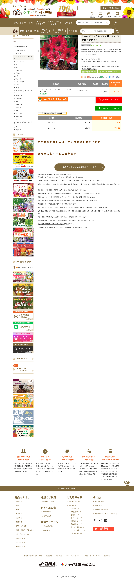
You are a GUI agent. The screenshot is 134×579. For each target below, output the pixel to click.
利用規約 (49, 556)
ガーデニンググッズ (22, 534)
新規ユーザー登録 (74, 501)
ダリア (16, 101)
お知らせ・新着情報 (101, 509)
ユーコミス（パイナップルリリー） (23, 123)
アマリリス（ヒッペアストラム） (23, 57)
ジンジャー (17, 85)
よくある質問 (99, 501)
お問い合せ (98, 505)
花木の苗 (19, 518)
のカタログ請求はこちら (24, 267)
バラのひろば (20, 542)
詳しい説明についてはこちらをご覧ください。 (83, 220)
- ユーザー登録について (77, 530)
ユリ (15, 127)
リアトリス (17, 130)
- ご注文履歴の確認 (76, 533)
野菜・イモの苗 (21, 526)
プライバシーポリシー (73, 556)
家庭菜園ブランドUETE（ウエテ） (106, 514)
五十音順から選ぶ (20, 46)
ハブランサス (18, 113)
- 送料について (75, 515)
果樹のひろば (20, 546)
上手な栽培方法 (47, 526)
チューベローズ (19, 104)
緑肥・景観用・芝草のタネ (25, 530)
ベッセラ (17, 119)
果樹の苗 (19, 522)
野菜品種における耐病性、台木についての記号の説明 (54, 227)
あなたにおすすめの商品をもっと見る (80, 167)
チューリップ (18, 107)
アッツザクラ (18, 53)
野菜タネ (19, 501)
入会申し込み (46, 516)
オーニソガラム (19, 61)
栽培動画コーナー (48, 530)
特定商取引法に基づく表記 (33, 556)
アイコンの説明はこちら (89, 69)
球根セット (17, 67)
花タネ (18, 505)
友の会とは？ (46, 512)
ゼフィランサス (19, 96)
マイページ (72, 505)
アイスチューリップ (20, 50)
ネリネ (16, 110)
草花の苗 (19, 514)
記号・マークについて (92, 556)
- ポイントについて (76, 518)
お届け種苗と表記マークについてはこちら (51, 224)
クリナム (17, 73)
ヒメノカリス (18, 116)
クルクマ (17, 76)
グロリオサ (17, 79)
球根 (14, 41)
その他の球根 (18, 99)
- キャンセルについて (77, 527)
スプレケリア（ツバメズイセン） (23, 92)
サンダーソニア (19, 82)
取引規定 (59, 556)
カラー (16, 64)
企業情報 (107, 556)
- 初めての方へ (75, 509)
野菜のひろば (20, 538)
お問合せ (108, 17)
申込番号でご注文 (48, 501)
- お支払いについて (76, 521)
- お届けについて (75, 512)
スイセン (17, 88)
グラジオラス (18, 70)
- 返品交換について (76, 524)
